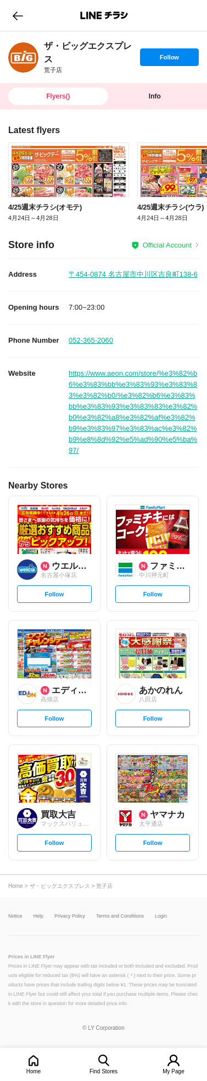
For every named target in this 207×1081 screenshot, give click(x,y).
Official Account (167, 245)
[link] (23, 57)
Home (33, 1071)
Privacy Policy (69, 916)
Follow (169, 60)
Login (161, 916)
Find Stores (103, 1071)
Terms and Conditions (120, 916)
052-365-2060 (91, 340)
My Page (173, 1071)
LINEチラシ (104, 15)
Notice (15, 916)
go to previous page (18, 15)
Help (38, 916)
